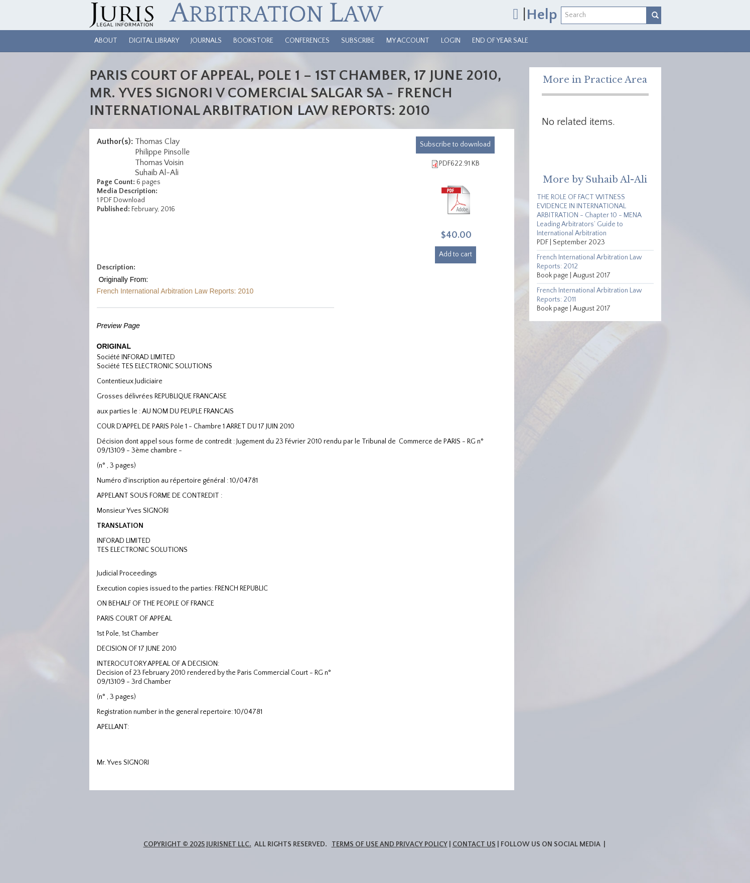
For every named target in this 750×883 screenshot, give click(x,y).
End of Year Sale (500, 41)
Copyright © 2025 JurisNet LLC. (197, 844)
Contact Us (474, 844)
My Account (407, 41)
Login (451, 41)
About (105, 41)
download (455, 144)
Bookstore (253, 41)
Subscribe (358, 41)
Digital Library (154, 41)
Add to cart (455, 254)
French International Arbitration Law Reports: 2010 (175, 291)
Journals (206, 41)
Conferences (307, 41)
